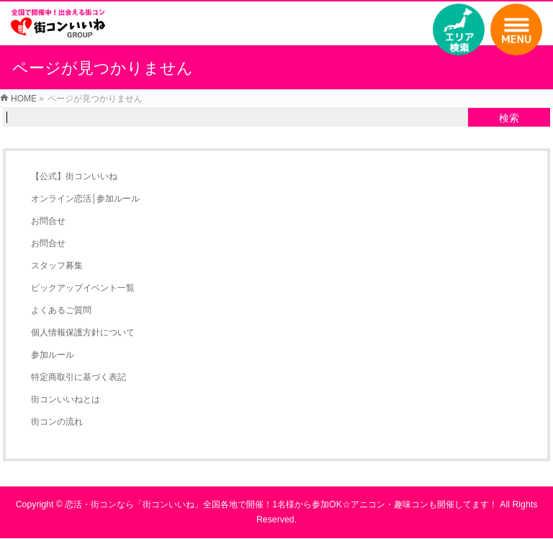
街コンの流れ (57, 422)
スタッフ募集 (57, 266)
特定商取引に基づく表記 (78, 377)
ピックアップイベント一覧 (83, 288)
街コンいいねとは (65, 399)
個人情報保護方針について (83, 332)
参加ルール (52, 355)
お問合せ (48, 221)
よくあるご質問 (61, 310)
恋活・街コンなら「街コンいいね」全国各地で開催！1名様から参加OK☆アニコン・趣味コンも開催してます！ (281, 504)
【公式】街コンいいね (74, 176)
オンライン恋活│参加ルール (85, 199)
